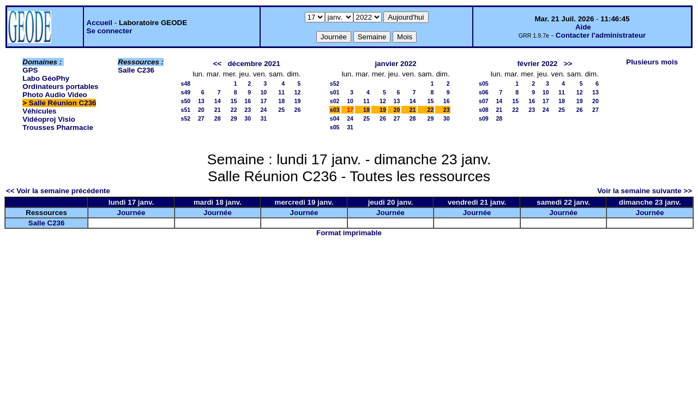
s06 (484, 92)
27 (201, 118)
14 (217, 101)
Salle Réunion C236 (63, 103)
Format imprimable (349, 233)
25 (281, 109)
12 (297, 92)
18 (281, 101)
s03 (335, 109)
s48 (185, 83)
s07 (484, 101)
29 (234, 118)
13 (201, 101)
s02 (335, 101)
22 (234, 109)
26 (297, 109)
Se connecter (110, 31)
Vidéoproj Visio (48, 119)
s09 (484, 118)
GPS (30, 70)
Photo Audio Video (54, 95)
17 (263, 101)
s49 (185, 92)
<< (217, 63)
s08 (484, 109)
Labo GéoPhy (45, 78)
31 (263, 118)
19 (297, 101)
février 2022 (537, 63)
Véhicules (39, 111)
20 (201, 109)
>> (568, 63)
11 (281, 92)
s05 (335, 127)
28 (217, 118)
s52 (185, 118)
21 (217, 109)
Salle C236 (136, 70)
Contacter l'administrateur (601, 35)
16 (247, 101)
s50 (185, 101)
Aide (583, 27)
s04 (335, 118)
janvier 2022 (395, 63)
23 (247, 109)
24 (263, 109)
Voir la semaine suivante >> (644, 191)
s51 (185, 109)
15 (234, 101)
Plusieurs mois (652, 62)
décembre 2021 (253, 63)
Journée (131, 213)
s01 (335, 92)
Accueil (99, 23)
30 (247, 118)
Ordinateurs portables (60, 86)
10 (263, 92)
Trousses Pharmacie (57, 127)
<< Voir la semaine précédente (58, 191)
